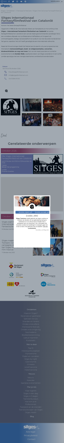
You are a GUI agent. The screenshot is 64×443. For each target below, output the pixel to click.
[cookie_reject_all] (26, 212)
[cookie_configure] (42, 230)
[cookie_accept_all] (42, 212)
